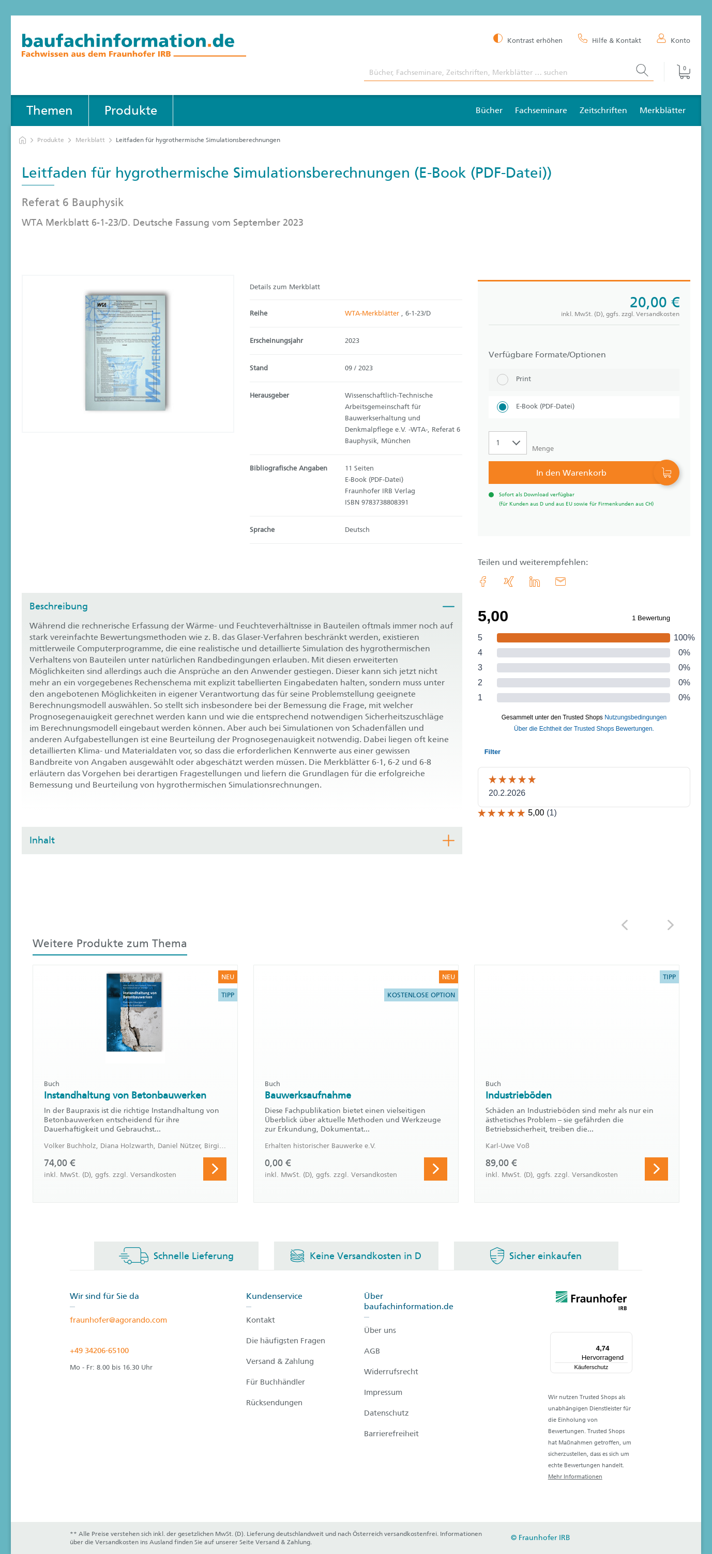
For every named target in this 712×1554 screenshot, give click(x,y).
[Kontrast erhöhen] (528, 39)
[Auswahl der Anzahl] (508, 442)
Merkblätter (663, 110)
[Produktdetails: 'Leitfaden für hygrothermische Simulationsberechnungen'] (128, 353)
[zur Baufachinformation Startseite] (185, 47)
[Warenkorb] (677, 72)
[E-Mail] (560, 581)
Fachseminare (541, 110)
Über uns (380, 1330)
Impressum (383, 1392)
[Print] (584, 380)
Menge (543, 448)
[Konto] (673, 40)
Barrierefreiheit (391, 1433)
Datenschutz (386, 1413)
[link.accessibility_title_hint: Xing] (509, 581)
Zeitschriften (603, 110)
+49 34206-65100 (99, 1350)
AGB (372, 1351)
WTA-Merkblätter (373, 313)
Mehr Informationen (575, 1476)
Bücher (489, 110)
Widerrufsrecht (391, 1371)
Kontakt (260, 1320)
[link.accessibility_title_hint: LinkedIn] (534, 581)
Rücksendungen (274, 1402)
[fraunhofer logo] (591, 1302)
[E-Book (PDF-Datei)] (584, 407)
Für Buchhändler (275, 1382)
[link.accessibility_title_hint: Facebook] (483, 581)
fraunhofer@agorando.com (118, 1320)
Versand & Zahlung (280, 1361)
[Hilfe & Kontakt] (609, 40)
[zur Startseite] (22, 140)
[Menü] (626, 1338)
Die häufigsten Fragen (285, 1340)
